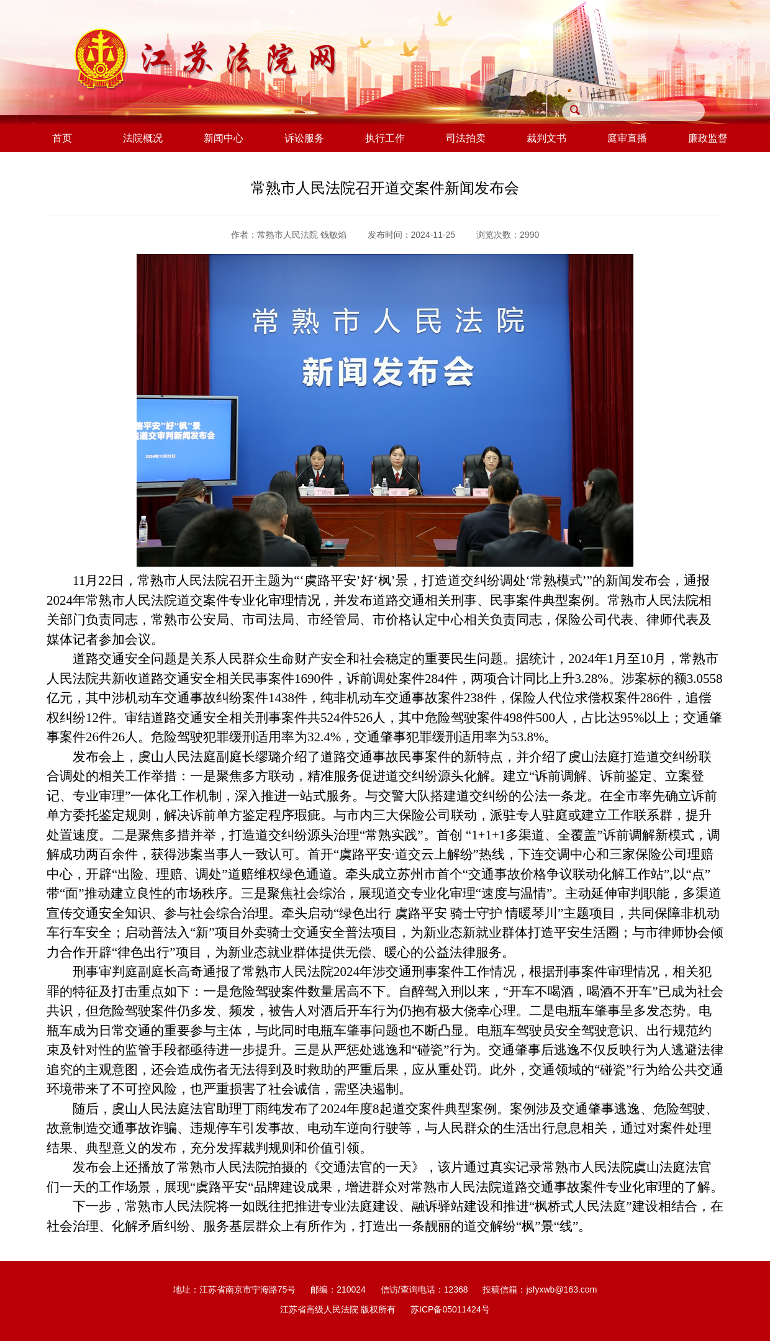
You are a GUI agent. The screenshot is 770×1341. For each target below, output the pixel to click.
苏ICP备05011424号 (450, 1309)
